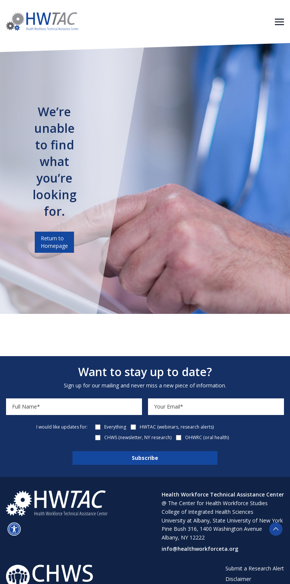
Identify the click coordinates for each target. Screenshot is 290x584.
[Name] (74, 406)
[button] (14, 529)
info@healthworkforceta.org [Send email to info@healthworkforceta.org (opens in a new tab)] (200, 548)
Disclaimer (238, 578)
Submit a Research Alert (254, 568)
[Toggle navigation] (279, 21)
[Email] (216, 406)
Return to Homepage (54, 242)
